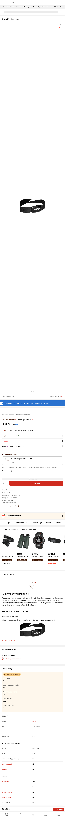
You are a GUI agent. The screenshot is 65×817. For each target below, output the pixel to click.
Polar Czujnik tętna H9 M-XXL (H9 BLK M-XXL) (54, 556)
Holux (34, 721)
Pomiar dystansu (7, 792)
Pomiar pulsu (6, 781)
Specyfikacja (37, 523)
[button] (32, 206)
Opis (8, 523)
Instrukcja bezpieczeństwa (13, 659)
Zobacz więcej (8, 471)
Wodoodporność (7, 764)
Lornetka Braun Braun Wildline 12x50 (23, 556)
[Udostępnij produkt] (60, 27)
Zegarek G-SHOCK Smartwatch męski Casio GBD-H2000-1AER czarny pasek (38, 556)
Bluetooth (5, 769)
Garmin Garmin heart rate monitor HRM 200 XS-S (8, 556)
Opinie (48, 523)
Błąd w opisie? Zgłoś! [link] (8, 640)
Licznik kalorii (6, 787)
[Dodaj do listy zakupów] (60, 24)
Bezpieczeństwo (21, 523)
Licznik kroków (6, 798)
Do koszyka (36, 483)
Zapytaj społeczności (24, 420)
